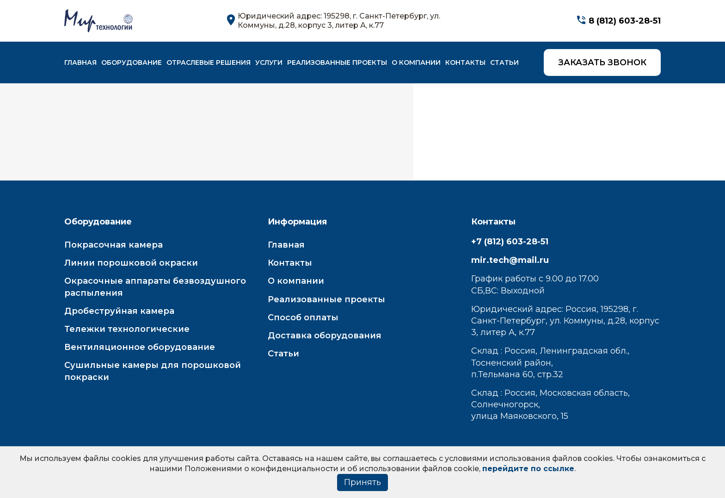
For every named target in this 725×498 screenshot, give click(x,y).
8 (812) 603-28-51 (625, 20)
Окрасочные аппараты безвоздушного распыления (155, 287)
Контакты (465, 62)
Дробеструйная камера (119, 311)
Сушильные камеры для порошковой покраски (152, 371)
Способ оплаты (303, 317)
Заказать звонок (602, 62)
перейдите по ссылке (528, 468)
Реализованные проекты (337, 62)
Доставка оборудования (324, 335)
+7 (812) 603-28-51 (509, 242)
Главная (80, 62)
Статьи (504, 62)
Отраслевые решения (208, 62)
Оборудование (131, 62)
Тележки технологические (127, 329)
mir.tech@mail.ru (510, 260)
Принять (362, 482)
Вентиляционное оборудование (139, 347)
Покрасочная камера (113, 245)
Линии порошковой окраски (131, 263)
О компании (416, 62)
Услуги (269, 62)
